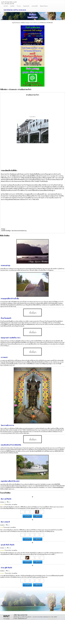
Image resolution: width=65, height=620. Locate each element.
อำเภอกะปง (13, 89)
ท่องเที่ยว (12, 6)
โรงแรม (19, 6)
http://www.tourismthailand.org (19, 230)
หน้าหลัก (6, 6)
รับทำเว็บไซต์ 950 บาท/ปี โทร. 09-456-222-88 (15, 10)
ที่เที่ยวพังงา (4, 89)
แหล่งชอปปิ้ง (35, 6)
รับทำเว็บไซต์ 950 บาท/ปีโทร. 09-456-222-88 (8, 2)
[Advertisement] (32, 106)
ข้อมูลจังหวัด (26, 6)
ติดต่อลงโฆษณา (44, 6)
